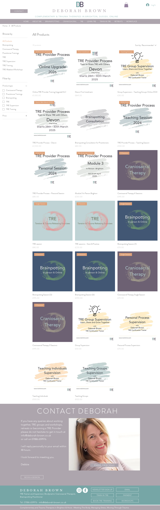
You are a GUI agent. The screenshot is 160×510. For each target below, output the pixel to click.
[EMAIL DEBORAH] (104, 465)
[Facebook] (85, 490)
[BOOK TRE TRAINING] (102, 501)
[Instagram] (79, 490)
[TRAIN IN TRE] (102, 495)
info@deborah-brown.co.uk (52, 502)
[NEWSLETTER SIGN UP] (102, 489)
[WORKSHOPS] (127, 501)
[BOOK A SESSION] (32, 477)
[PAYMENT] (127, 495)
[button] (126, 4)
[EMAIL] (127, 489)
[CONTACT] (19, 11)
